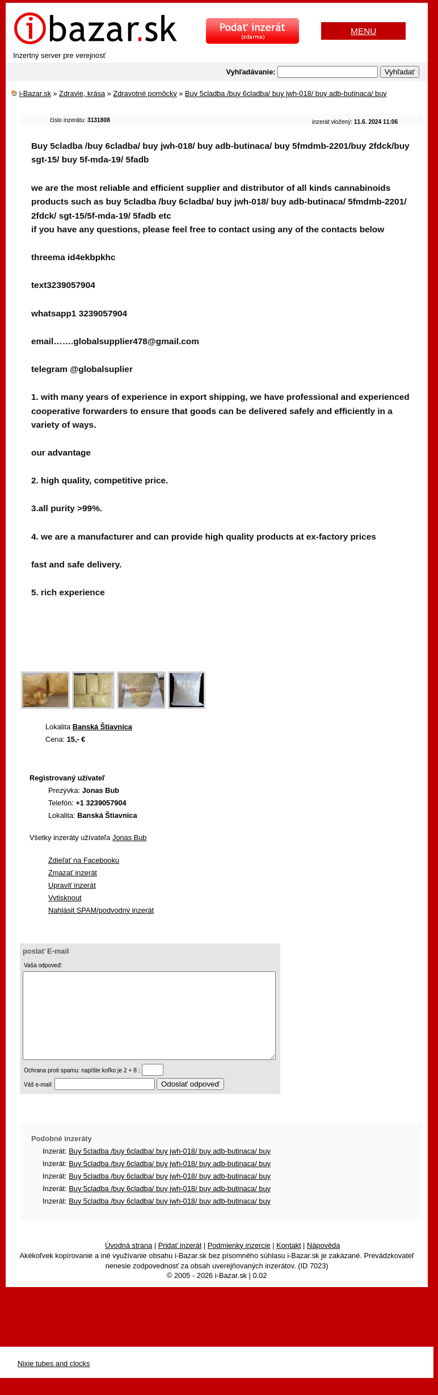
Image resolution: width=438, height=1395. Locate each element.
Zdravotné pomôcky (144, 93)
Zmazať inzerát (72, 872)
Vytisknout (65, 897)
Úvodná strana (128, 1262)
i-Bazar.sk (35, 93)
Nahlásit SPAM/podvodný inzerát (101, 910)
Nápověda (323, 1262)
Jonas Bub (129, 837)
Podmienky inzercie (239, 1262)
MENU (363, 31)
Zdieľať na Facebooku (83, 860)
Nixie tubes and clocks (54, 1380)
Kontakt (288, 1262)
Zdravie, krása (82, 93)
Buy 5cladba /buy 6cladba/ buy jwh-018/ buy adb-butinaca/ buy (286, 93)
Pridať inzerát (180, 1262)
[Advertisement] (226, 641)
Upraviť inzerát (72, 885)
